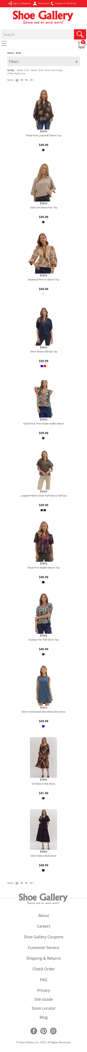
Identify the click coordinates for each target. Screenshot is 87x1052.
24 (17, 79)
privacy (43, 991)
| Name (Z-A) (36, 70)
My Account (41, 3)
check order (43, 969)
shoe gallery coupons (43, 937)
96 (26, 79)
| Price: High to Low (16, 73)
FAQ (43, 980)
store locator (44, 1009)
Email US (71, 3)
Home (10, 53)
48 (21, 79)
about (43, 916)
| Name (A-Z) (22, 70)
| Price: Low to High (53, 70)
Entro (18, 53)
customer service (43, 948)
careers (43, 926)
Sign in (13, 3)
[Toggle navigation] (4, 43)
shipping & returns (43, 959)
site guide (43, 1000)
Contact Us (58, 3)
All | (32, 79)
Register (26, 3)
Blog (44, 1018)
